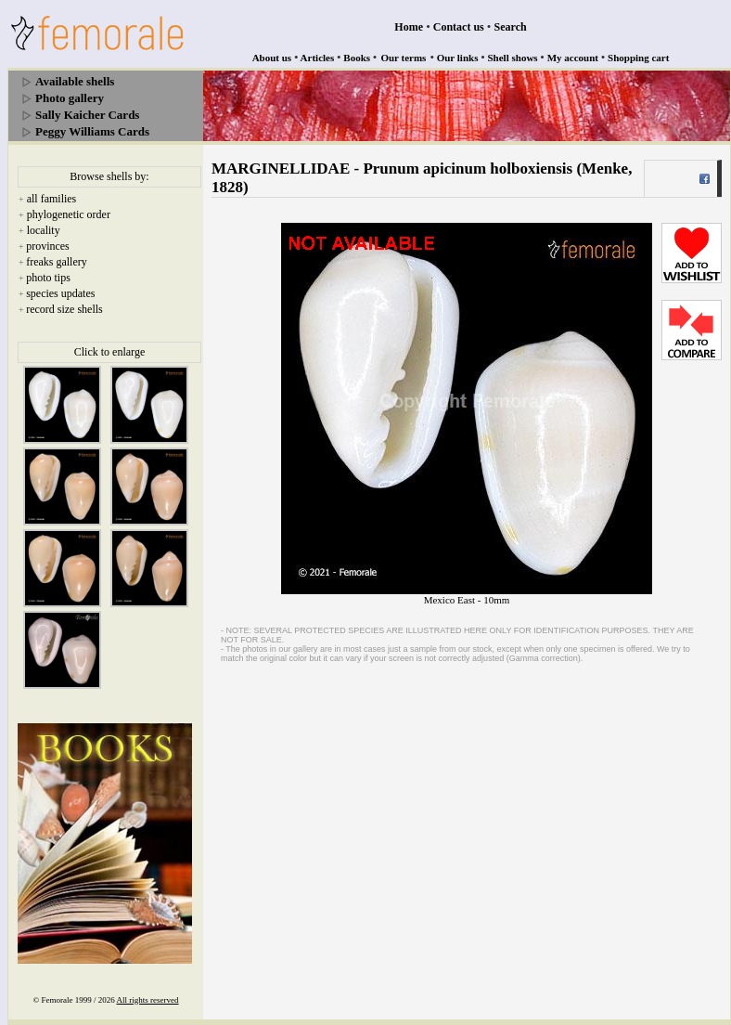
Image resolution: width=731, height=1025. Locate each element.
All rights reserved (148, 1000)
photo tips (48, 277)
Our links (458, 57)
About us (272, 57)
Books (356, 57)
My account (572, 57)
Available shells (74, 81)
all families (52, 198)
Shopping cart (638, 57)
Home (408, 26)
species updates (60, 293)
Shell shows (513, 57)
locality (43, 230)
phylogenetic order (68, 214)
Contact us (458, 26)
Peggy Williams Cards (92, 131)
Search (510, 26)
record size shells (64, 309)
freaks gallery (56, 261)
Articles (318, 57)
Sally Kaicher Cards (87, 115)
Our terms (403, 57)
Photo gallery (69, 98)
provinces (48, 246)
